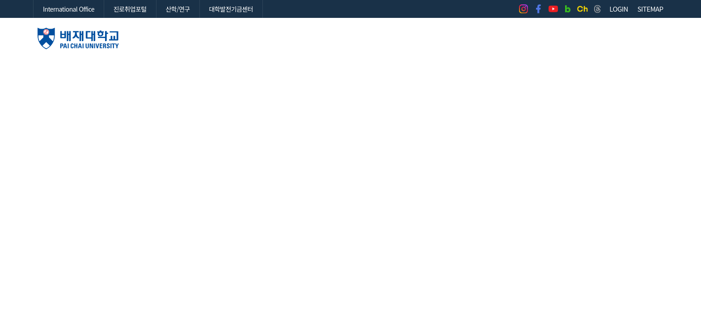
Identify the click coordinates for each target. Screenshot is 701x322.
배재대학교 (78, 38)
